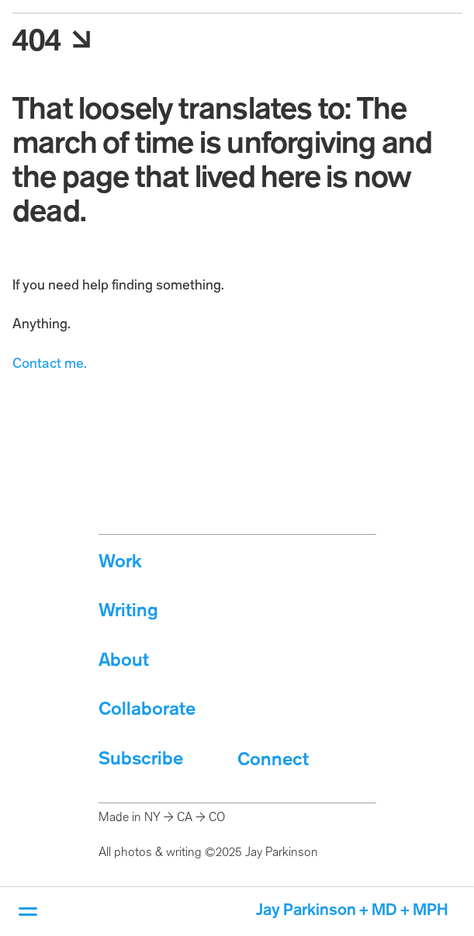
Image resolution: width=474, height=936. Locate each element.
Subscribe (141, 759)
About (124, 661)
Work (120, 562)
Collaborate (147, 710)
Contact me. (49, 364)
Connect (273, 760)
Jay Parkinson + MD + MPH (352, 910)
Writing (128, 611)
